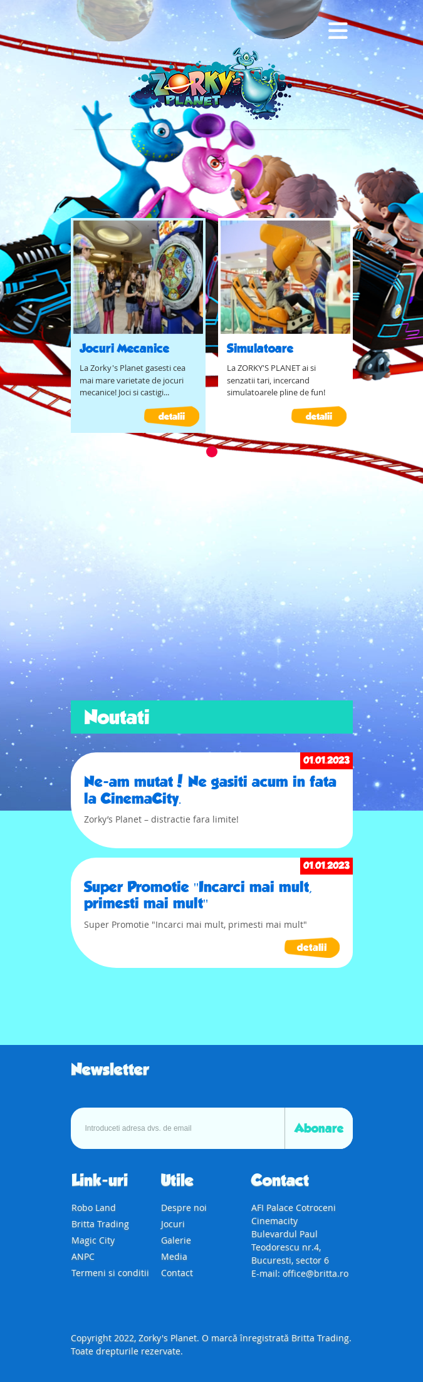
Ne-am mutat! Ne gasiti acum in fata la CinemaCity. (210, 790)
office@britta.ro (315, 1273)
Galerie (176, 1240)
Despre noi (184, 1207)
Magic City (93, 1240)
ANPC (83, 1256)
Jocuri (173, 1224)
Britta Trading (100, 1224)
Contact (177, 1273)
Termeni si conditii (110, 1273)
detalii (172, 416)
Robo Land (93, 1207)
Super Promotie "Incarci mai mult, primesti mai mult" (198, 895)
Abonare (319, 1128)
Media (174, 1256)
